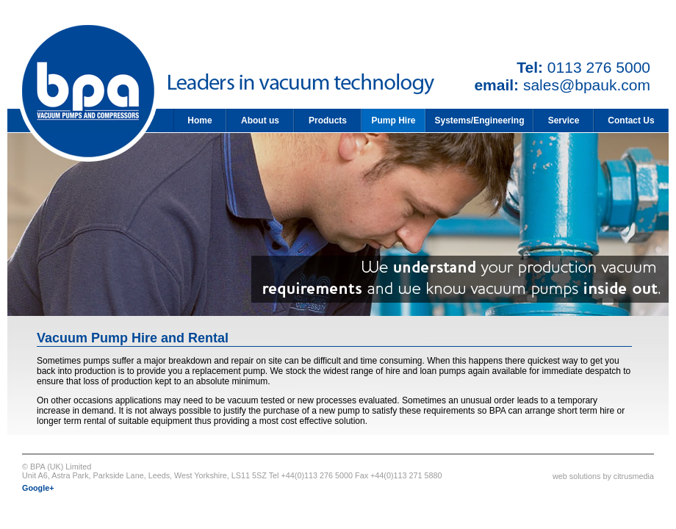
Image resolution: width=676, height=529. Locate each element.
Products (328, 120)
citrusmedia (634, 476)
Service (564, 120)
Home (199, 120)
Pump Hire (393, 120)
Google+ (38, 487)
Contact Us (631, 120)
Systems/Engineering (479, 120)
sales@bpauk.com (586, 84)
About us (260, 120)
